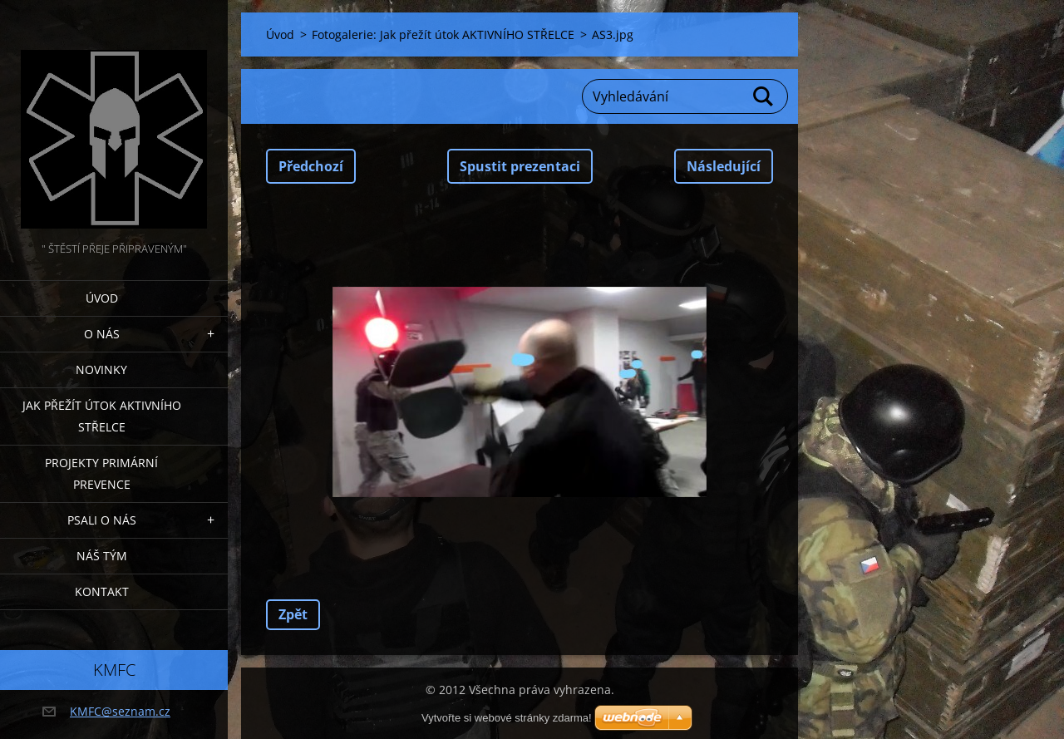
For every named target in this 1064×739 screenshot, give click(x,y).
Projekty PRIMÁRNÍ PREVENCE (101, 473)
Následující (724, 166)
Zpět (293, 614)
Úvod (102, 298)
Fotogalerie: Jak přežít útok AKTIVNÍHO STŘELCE (443, 34)
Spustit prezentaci (520, 166)
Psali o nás (101, 520)
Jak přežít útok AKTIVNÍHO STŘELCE (101, 416)
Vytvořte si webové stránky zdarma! (506, 718)
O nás (102, 334)
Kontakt (102, 591)
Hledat (764, 96)
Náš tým (101, 556)
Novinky (101, 369)
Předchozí (310, 166)
